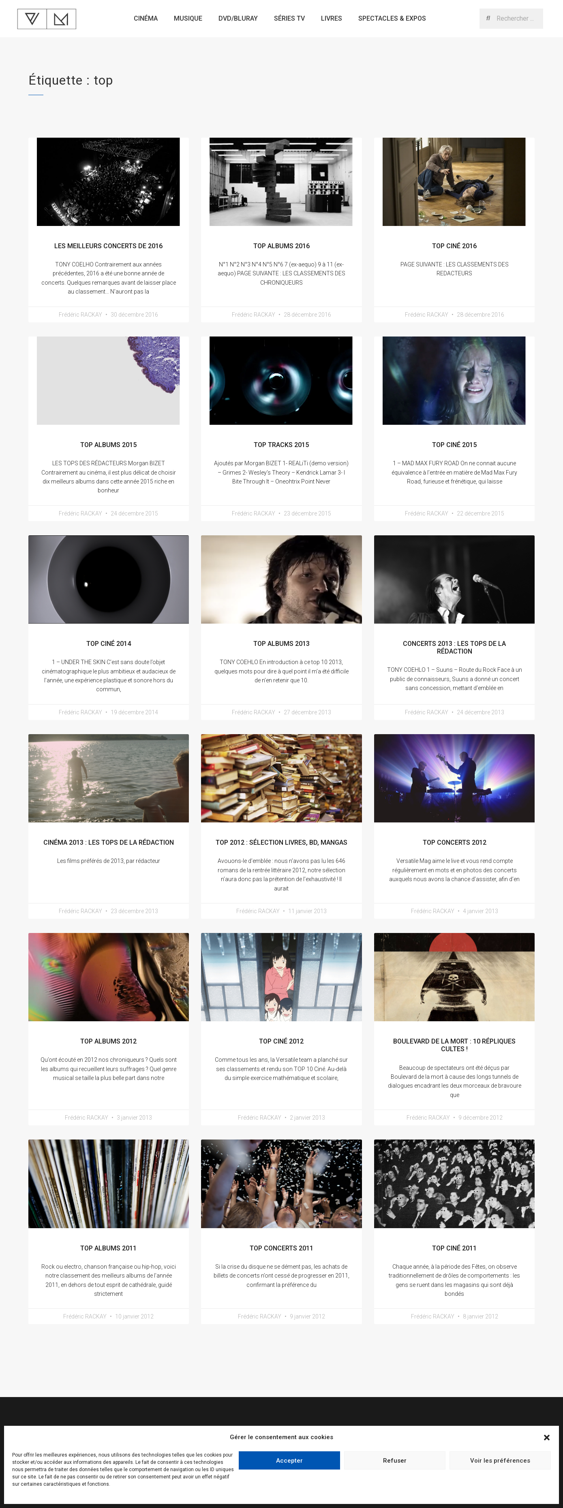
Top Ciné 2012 (281, 1041)
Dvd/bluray (238, 18)
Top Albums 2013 (281, 644)
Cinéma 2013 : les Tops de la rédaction (108, 842)
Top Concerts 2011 (281, 1248)
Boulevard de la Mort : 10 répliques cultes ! (454, 1045)
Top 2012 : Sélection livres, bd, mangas (281, 842)
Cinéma (146, 18)
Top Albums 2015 (108, 445)
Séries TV (289, 18)
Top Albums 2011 (108, 1248)
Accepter (289, 1460)
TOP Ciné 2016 (454, 246)
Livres (331, 18)
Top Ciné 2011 (454, 1248)
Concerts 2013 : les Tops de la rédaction (454, 647)
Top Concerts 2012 (454, 842)
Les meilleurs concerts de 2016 (108, 246)
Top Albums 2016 (281, 246)
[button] (547, 1437)
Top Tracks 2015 (281, 445)
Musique (188, 18)
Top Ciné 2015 (454, 445)
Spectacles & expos (392, 18)
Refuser (395, 1460)
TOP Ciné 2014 (108, 644)
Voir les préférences (500, 1460)
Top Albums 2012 (108, 1041)
